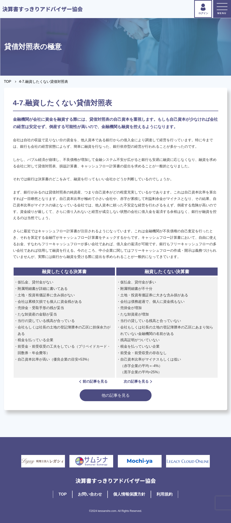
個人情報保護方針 (129, 494)
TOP (7, 81)
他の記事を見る (116, 395)
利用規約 (164, 494)
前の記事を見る (94, 381)
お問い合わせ (90, 494)
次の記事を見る (138, 381)
